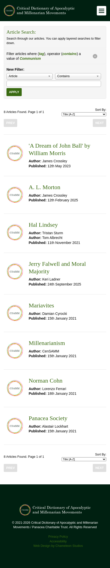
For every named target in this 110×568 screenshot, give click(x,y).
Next (99, 123)
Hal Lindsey (43, 225)
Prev (10, 123)
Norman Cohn (46, 380)
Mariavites (41, 305)
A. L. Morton (44, 187)
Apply (14, 92)
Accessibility (58, 541)
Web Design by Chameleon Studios (58, 546)
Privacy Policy (58, 536)
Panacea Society (48, 418)
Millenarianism (47, 343)
